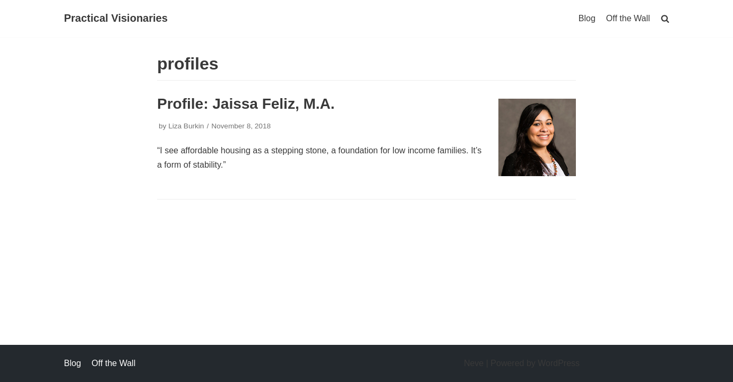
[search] (665, 18)
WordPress (559, 363)
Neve (474, 363)
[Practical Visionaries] (116, 19)
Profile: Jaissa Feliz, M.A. (246, 104)
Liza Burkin (186, 126)
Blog (587, 18)
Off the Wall (628, 18)
